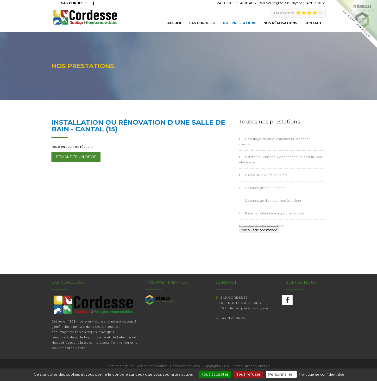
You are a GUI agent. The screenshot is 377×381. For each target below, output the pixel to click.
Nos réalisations (280, 23)
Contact (313, 23)
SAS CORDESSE (202, 23)
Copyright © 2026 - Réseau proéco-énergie (236, 366)
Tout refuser (248, 374)
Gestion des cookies (151, 366)
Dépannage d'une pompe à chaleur (273, 200)
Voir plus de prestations (259, 230)
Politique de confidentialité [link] (321, 374)
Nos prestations (239, 23)
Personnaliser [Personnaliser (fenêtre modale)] (281, 374)
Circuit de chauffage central (266, 175)
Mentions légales (120, 366)
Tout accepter (215, 374)
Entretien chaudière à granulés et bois (274, 213)
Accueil (174, 23)
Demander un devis (76, 157)
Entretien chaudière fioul (264, 226)
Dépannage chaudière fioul (266, 188)
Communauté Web (185, 366)
